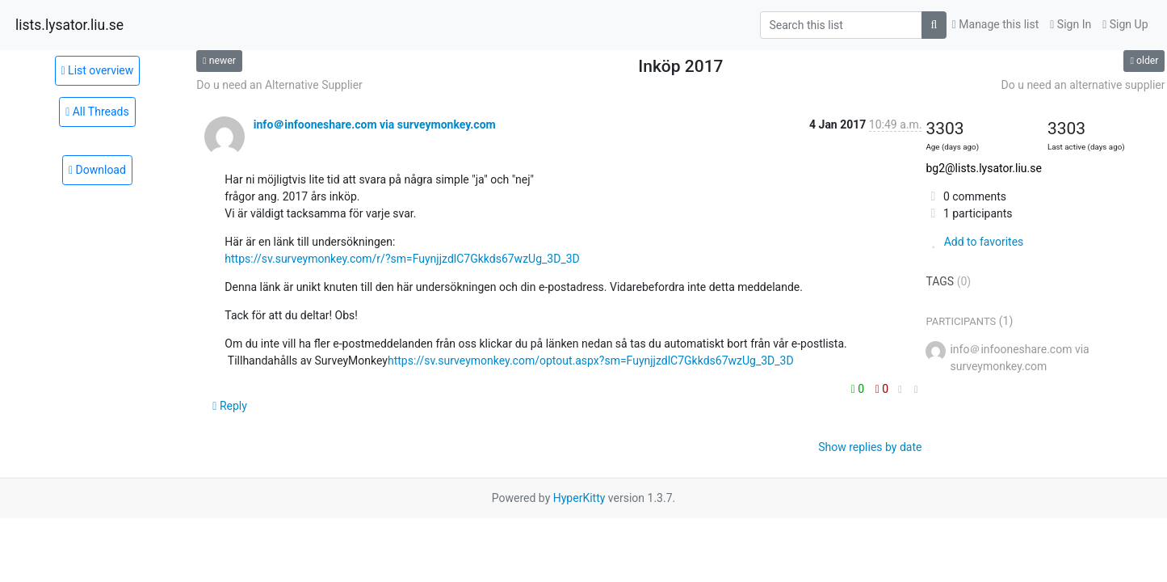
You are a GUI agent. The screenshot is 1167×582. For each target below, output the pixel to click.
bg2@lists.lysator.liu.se (983, 168)
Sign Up (1125, 24)
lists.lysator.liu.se (69, 25)
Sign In (1070, 24)
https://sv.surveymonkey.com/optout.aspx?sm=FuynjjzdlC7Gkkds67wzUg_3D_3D (591, 360)
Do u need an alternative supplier (1083, 84)
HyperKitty (579, 497)
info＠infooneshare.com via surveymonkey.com (375, 124)
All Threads (97, 111)
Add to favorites (974, 241)
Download (97, 169)
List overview (97, 70)
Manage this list (995, 24)
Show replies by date (869, 447)
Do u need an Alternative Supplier (279, 84)
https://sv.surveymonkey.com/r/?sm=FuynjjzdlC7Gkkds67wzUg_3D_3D (402, 258)
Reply (229, 405)
